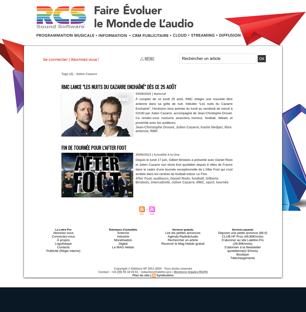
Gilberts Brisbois (213, 178)
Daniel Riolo (177, 178)
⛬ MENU (147, 58)
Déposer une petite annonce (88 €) (242, 232)
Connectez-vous (63, 235)
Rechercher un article (183, 238)
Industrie (123, 235)
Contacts (63, 244)
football (193, 178)
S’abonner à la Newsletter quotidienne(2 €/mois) (242, 242)
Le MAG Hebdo (123, 244)
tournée (202, 181)
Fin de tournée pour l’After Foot (102, 147)
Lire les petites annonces (182, 232)
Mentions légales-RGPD (191, 263)
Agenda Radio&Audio (182, 235)
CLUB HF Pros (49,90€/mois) (242, 235)
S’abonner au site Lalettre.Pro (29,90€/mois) (242, 238)
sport (190, 181)
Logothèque (63, 241)
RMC (152, 130)
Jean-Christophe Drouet (153, 127)
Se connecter (55, 59)
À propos (63, 238)
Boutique (242, 246)
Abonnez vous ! (84, 59)
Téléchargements (243, 249)
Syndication (164, 266)
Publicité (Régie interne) (63, 246)
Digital (123, 241)
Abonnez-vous (63, 232)
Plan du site (141, 266)
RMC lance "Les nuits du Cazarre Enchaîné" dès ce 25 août (134, 86)
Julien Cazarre (183, 127)
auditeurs (159, 178)
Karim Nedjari (206, 127)
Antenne (123, 232)
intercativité (144, 181)
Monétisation (123, 238)
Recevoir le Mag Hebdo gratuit (183, 241)
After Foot (143, 178)
